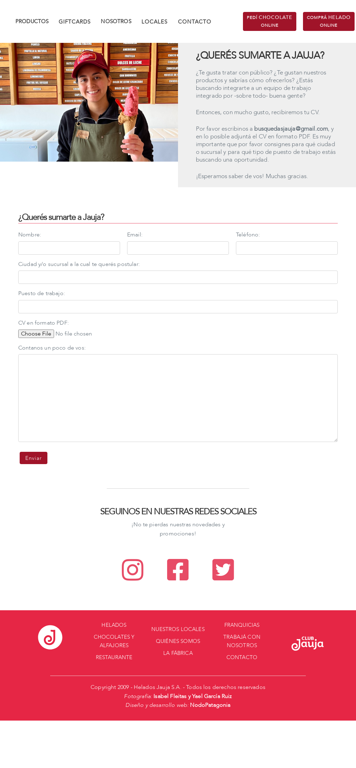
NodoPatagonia (210, 705)
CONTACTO (194, 21)
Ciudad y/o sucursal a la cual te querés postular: (79, 264)
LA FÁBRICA (178, 653)
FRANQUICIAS (242, 625)
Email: (135, 235)
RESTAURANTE (114, 657)
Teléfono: (248, 235)
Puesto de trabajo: (41, 293)
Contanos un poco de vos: (52, 348)
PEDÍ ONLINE (269, 21)
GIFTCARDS (75, 21)
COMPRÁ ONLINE (329, 21)
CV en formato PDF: (43, 323)
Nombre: (29, 235)
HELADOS (113, 625)
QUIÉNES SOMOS (178, 641)
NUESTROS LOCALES (178, 629)
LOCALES (154, 21)
